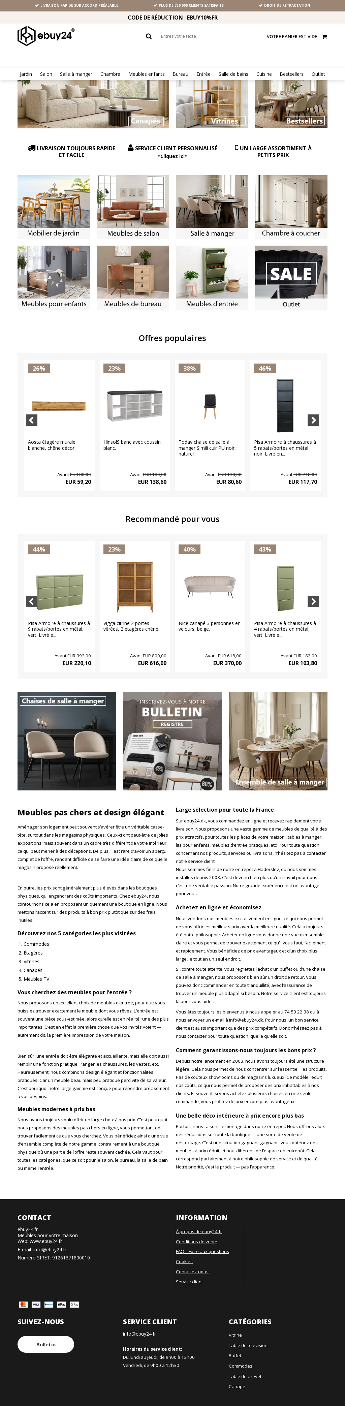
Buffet (235, 1347)
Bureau (180, 74)
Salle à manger (76, 74)
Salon (46, 74)
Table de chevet (245, 1368)
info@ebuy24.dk (246, 1012)
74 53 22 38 (296, 1004)
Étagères (33, 944)
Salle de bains (233, 74)
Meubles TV (36, 970)
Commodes (36, 935)
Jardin (26, 74)
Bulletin (46, 1336)
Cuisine (264, 74)
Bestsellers (292, 74)
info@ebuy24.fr (49, 1241)
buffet (286, 961)
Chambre (110, 74)
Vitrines (31, 953)
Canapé (237, 1378)
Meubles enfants (146, 74)
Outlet (318, 74)
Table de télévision (248, 1337)
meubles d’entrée (115, 995)
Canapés (33, 962)
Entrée (203, 74)
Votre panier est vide (297, 36)
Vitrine (235, 1327)
